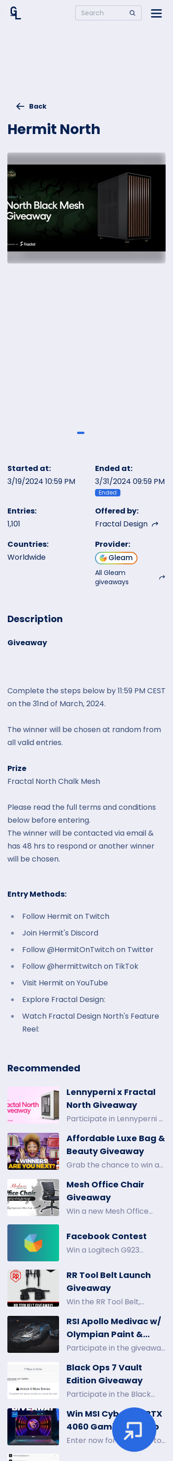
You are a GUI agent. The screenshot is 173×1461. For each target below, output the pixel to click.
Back (31, 106)
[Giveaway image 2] (92, 432)
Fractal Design (127, 524)
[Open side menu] (156, 13)
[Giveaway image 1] (80, 432)
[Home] (15, 12)
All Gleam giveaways (130, 577)
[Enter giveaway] (134, 1429)
